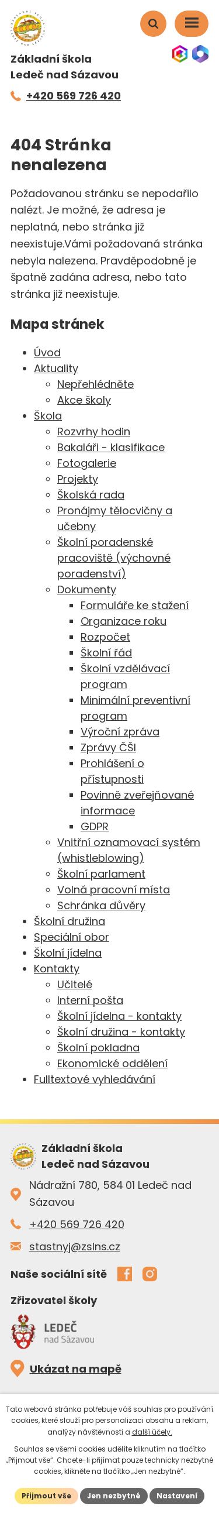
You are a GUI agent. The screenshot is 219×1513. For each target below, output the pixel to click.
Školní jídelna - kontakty (119, 1016)
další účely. (152, 1432)
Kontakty (56, 968)
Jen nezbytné (114, 1496)
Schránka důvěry (101, 905)
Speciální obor (71, 937)
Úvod (47, 352)
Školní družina (69, 921)
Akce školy (84, 400)
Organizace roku (123, 621)
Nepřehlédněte (95, 384)
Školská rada (90, 494)
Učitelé (74, 984)
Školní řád (106, 652)
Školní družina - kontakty (121, 1031)
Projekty (77, 479)
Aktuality (56, 368)
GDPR (95, 826)
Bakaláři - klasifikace (111, 447)
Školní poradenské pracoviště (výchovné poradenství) (114, 558)
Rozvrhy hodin (93, 431)
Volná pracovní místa (113, 889)
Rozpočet (105, 637)
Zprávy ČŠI (108, 747)
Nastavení (177, 1496)
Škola (48, 415)
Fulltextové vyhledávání (94, 1079)
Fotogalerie (86, 463)
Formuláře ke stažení (135, 605)
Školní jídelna (68, 952)
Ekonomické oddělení (112, 1063)
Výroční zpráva (120, 731)
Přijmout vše (46, 1496)
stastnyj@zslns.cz (74, 1246)
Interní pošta (90, 1000)
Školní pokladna (98, 1047)
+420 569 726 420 (76, 1224)
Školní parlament (101, 873)
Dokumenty (86, 589)
